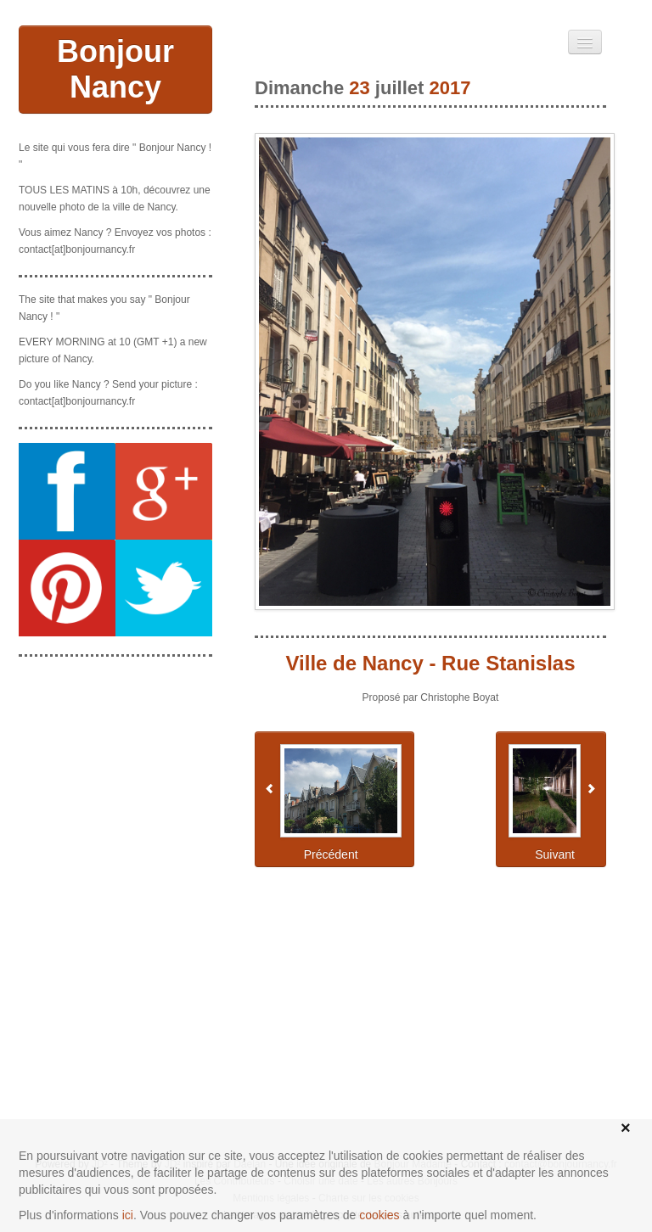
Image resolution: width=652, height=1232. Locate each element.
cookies (379, 1215)
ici (127, 1215)
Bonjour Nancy (115, 69)
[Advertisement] (115, 755)
